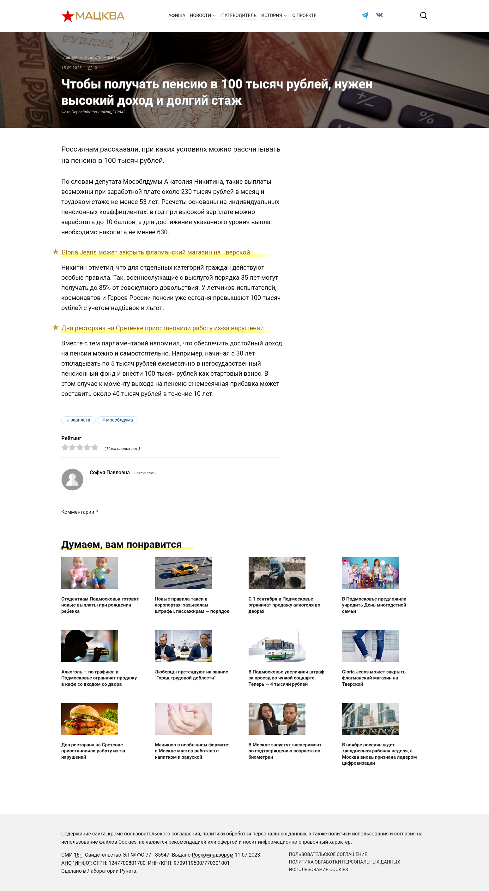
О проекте (304, 15)
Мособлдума (119, 420)
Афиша (176, 15)
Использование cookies (318, 869)
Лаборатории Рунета (111, 871)
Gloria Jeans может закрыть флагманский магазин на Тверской (156, 252)
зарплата (80, 420)
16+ (78, 855)
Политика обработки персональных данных (344, 862)
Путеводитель (239, 15)
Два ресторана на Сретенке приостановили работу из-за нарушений (163, 328)
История (271, 15)
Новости (200, 15)
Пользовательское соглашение (328, 854)
